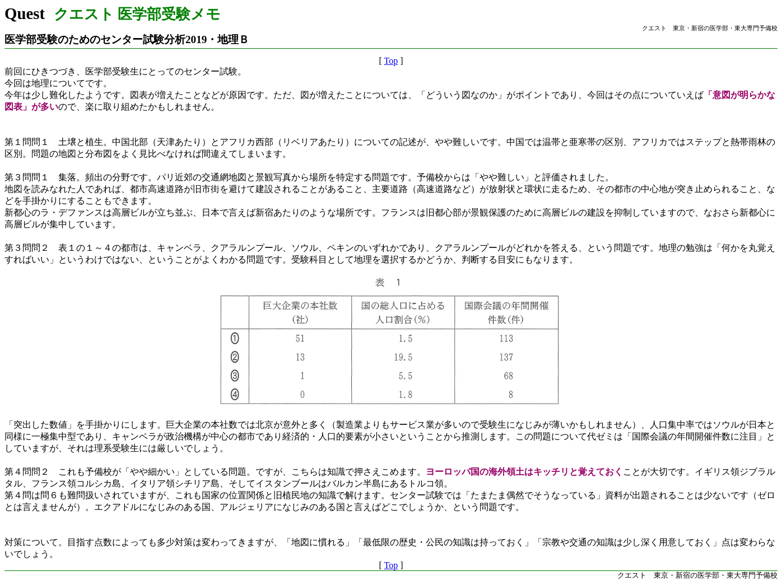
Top (391, 60)
